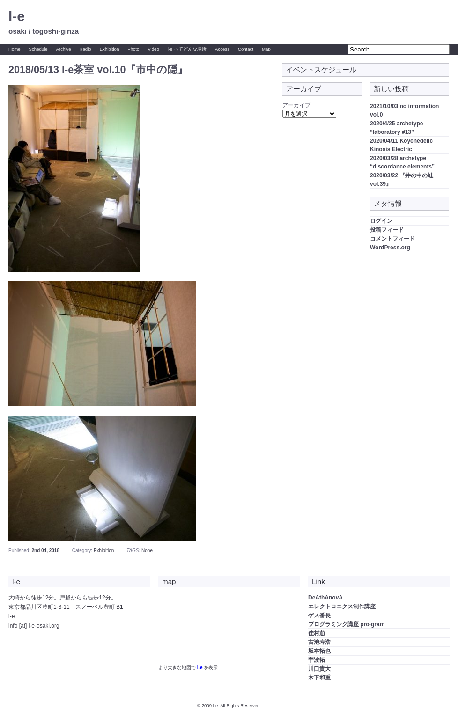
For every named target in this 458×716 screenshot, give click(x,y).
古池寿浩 (319, 642)
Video (153, 48)
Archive (63, 48)
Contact (245, 48)
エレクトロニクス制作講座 (342, 606)
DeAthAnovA (325, 597)
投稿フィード (387, 229)
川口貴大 (319, 668)
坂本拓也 (319, 651)
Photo (133, 48)
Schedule (38, 48)
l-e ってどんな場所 (187, 48)
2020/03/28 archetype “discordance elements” (402, 162)
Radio (85, 48)
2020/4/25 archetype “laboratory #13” (396, 127)
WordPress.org (390, 247)
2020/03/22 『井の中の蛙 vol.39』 (401, 179)
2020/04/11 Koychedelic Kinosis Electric (401, 145)
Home (14, 48)
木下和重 (319, 677)
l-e (16, 16)
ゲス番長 (319, 615)
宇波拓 (316, 660)
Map (266, 48)
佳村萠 (316, 633)
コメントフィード (392, 238)
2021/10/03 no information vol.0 (404, 110)
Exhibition (109, 48)
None (147, 550)
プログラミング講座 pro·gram (346, 624)
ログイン (381, 221)
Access (222, 48)
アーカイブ (296, 105)
